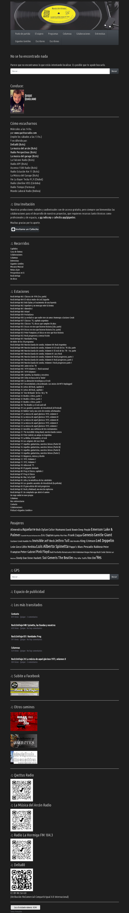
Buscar (114, 71)
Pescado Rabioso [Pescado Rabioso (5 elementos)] (93, 546)
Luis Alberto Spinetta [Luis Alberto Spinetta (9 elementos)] (52, 546)
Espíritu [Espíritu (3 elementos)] (57, 535)
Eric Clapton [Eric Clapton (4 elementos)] (47, 535)
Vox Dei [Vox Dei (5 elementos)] (91, 558)
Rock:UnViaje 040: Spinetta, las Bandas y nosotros (29, 375)
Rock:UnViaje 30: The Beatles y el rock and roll (28, 405)
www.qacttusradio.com (25, 132)
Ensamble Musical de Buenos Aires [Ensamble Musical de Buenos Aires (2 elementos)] (31, 536)
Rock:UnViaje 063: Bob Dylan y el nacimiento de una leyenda (33, 302)
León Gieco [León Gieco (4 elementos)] (15, 546)
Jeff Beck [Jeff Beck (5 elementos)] (49, 541)
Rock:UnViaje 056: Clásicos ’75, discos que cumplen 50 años (33, 323)
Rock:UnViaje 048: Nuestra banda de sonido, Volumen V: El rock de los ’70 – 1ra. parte (43, 351)
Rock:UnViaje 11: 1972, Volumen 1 (23, 462)
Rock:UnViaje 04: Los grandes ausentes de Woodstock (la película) (36, 483)
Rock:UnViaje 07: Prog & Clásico (22, 474)
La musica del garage (21, 156)
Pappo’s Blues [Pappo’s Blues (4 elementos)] (76, 546)
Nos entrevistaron (17, 501)
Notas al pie (15, 270)
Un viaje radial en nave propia (21, 495)
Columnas (67, 33)
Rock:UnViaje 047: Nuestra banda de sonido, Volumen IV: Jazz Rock (36, 354)
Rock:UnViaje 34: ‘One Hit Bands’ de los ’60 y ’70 (28, 393)
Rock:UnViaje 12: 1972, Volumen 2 (23, 459)
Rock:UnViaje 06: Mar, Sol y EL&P (22, 477)
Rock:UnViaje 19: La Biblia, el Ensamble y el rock (28, 438)
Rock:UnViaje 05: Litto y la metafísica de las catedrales (31, 480)
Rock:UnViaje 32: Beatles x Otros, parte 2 (26, 399)
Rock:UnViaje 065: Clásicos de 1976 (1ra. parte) (28, 296)
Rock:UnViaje (15, 276)
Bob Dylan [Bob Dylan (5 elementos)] (42, 529)
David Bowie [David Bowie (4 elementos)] (72, 529)
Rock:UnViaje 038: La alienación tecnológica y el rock (30, 381)
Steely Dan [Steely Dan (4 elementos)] (21, 557)
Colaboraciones (83, 33)
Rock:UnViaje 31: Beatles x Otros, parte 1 (26, 402)
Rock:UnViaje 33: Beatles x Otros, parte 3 (26, 396)
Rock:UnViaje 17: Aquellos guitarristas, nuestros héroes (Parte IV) (35, 444)
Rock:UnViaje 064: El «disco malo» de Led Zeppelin (29, 299)
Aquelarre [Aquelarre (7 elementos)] (29, 529)
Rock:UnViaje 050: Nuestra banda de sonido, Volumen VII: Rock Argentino (38, 345)
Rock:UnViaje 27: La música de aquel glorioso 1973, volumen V (34, 414)
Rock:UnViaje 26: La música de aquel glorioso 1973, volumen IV (34, 417)
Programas (53, 33)
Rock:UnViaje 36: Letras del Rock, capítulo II (27, 387)
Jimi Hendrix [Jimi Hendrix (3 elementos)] (75, 541)
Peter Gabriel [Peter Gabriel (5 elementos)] (28, 552)
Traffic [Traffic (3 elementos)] (84, 558)
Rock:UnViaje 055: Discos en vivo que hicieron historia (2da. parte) (35, 326)
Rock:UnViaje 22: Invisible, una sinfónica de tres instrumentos (33, 429)
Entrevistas (100, 33)
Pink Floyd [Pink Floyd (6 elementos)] (42, 552)
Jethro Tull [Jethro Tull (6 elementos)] (62, 541)
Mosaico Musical (16, 267)
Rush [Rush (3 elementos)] (99, 552)
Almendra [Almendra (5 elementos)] (16, 529)
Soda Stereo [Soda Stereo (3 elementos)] (106, 552)
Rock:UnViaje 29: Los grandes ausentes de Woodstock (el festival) (35, 408)
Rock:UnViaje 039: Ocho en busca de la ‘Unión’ (28, 378)
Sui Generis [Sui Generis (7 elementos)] (50, 557)
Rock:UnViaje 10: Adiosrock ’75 (22, 465)
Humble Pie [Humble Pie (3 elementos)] (27, 541)
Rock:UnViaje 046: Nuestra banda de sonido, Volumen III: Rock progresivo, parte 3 (41, 357)
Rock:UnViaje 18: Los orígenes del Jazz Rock (27, 441)
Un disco (13, 279)
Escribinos (54, 41)
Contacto (13, 504)
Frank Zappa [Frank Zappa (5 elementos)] (75, 535)
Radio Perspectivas (20, 152)
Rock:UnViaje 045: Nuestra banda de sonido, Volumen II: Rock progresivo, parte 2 (41, 360)
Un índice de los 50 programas (22, 342)
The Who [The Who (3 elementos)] (77, 558)
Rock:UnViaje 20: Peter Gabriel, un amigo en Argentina (30, 435)
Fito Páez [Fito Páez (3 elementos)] (63, 535)
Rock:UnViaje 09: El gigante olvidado (24, 468)
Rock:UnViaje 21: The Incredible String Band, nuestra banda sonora (36, 432)
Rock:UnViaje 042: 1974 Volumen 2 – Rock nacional (29, 369)
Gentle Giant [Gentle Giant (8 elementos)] (103, 534)
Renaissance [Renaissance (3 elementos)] (67, 552)
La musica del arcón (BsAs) (23, 148)
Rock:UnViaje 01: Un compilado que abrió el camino (30, 492)
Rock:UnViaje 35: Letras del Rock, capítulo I (26, 390)
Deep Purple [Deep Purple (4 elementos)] (84, 529)
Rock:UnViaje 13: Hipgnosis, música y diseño (27, 456)
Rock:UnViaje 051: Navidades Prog (23, 339)
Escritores (40, 41)
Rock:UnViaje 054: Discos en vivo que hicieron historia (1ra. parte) (35, 329)
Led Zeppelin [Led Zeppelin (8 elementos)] (105, 540)
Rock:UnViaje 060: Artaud (20, 311)
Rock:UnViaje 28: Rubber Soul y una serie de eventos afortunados (35, 411)
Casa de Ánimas (16, 251)
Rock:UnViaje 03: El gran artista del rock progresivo (30, 486)
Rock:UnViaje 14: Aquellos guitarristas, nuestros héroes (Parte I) (35, 453)
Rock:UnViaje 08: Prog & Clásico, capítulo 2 (26, 471)
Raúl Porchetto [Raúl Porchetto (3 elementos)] (56, 552)
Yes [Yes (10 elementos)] (98, 557)
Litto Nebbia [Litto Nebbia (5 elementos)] (29, 546)
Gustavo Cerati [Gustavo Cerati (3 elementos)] (16, 541)
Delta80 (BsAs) (17, 144)
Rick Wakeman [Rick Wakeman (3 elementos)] (78, 552)
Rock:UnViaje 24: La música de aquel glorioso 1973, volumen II (34, 423)
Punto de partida (22, 33)
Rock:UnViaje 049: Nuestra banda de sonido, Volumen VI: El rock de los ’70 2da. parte (43, 348)
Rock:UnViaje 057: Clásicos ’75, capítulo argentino (29, 320)
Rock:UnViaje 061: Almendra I (21, 308)
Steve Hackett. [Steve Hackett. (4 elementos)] (34, 557)
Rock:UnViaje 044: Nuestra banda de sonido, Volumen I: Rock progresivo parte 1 (41, 363)
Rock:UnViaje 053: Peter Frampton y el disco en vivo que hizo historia (37, 332)
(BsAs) (33, 152)
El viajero (39, 33)
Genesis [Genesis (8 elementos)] (88, 534)
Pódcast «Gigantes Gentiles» (21, 510)
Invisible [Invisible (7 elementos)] (38, 540)
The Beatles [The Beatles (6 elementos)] (65, 558)
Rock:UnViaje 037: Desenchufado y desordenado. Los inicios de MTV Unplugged (41, 384)
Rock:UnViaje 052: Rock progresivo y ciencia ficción (30, 335)
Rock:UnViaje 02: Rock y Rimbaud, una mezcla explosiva (31, 489)
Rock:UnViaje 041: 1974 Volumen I (23, 372)
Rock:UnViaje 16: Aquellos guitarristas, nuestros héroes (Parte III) (35, 447)
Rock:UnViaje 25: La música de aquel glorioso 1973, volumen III (34, 420)
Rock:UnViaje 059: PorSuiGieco (22, 314)
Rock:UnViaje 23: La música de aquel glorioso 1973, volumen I (33, 426)
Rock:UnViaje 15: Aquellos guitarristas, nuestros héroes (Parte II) (35, 450)
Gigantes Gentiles (23, 41)
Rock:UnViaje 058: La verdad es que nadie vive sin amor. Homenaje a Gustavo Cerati (42, 317)
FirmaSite (18, 912)
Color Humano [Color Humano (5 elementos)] (56, 529)
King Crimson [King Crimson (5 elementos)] (87, 541)
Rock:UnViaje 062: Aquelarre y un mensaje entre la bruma (32, 305)
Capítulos (14, 248)
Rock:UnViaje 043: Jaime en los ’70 (23, 366)
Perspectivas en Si (17, 273)
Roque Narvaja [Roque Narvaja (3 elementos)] (90, 552)
